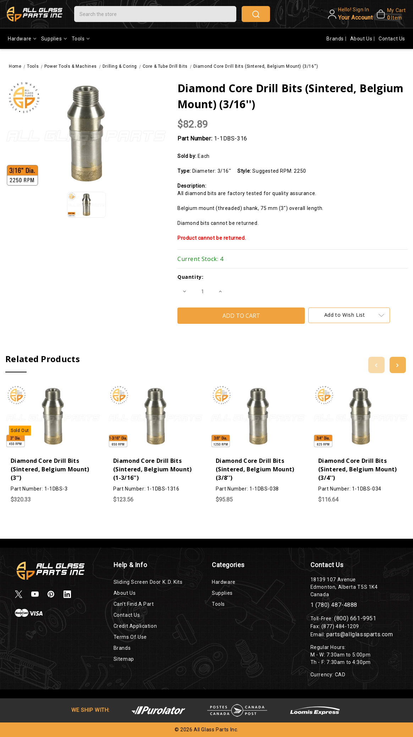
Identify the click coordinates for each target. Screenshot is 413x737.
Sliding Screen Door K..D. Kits (148, 582)
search (255, 14)
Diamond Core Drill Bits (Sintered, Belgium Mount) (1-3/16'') (152, 469)
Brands (335, 38)
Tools (80, 38)
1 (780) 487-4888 (334, 605)
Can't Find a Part (134, 604)
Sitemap (124, 659)
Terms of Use (130, 637)
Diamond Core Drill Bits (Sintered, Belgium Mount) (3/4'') (357, 469)
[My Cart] (391, 14)
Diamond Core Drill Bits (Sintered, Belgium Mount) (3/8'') (255, 469)
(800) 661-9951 (355, 618)
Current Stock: (200, 259)
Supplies (54, 38)
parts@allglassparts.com (359, 634)
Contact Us (392, 38)
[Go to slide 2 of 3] (398, 365)
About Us (362, 38)
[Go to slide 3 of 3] (376, 365)
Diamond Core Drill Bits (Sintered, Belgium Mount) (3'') (50, 469)
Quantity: (190, 276)
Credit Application (135, 626)
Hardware (22, 38)
